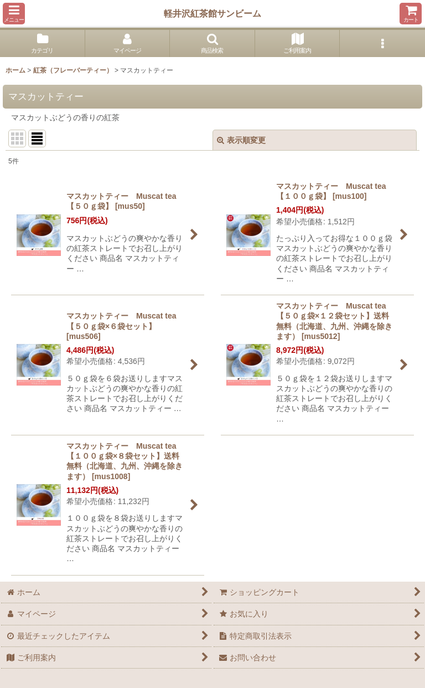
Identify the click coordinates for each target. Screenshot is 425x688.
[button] (14, 13)
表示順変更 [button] (241, 140)
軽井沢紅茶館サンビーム (212, 13)
